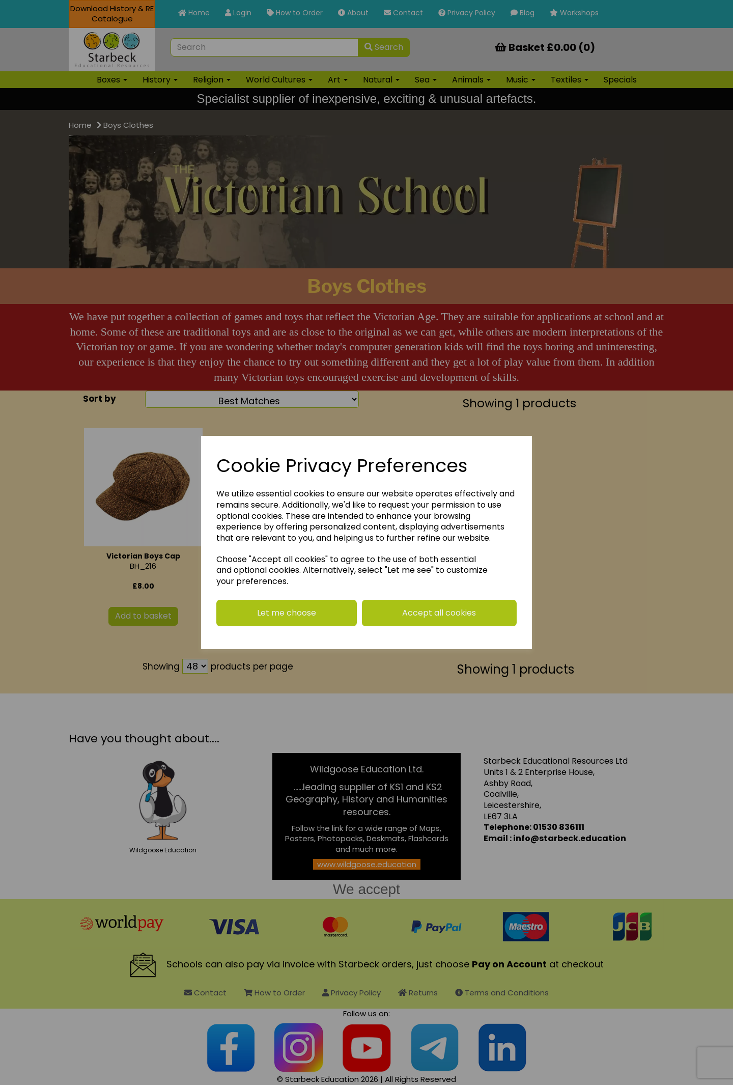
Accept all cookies (439, 613)
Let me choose (286, 613)
